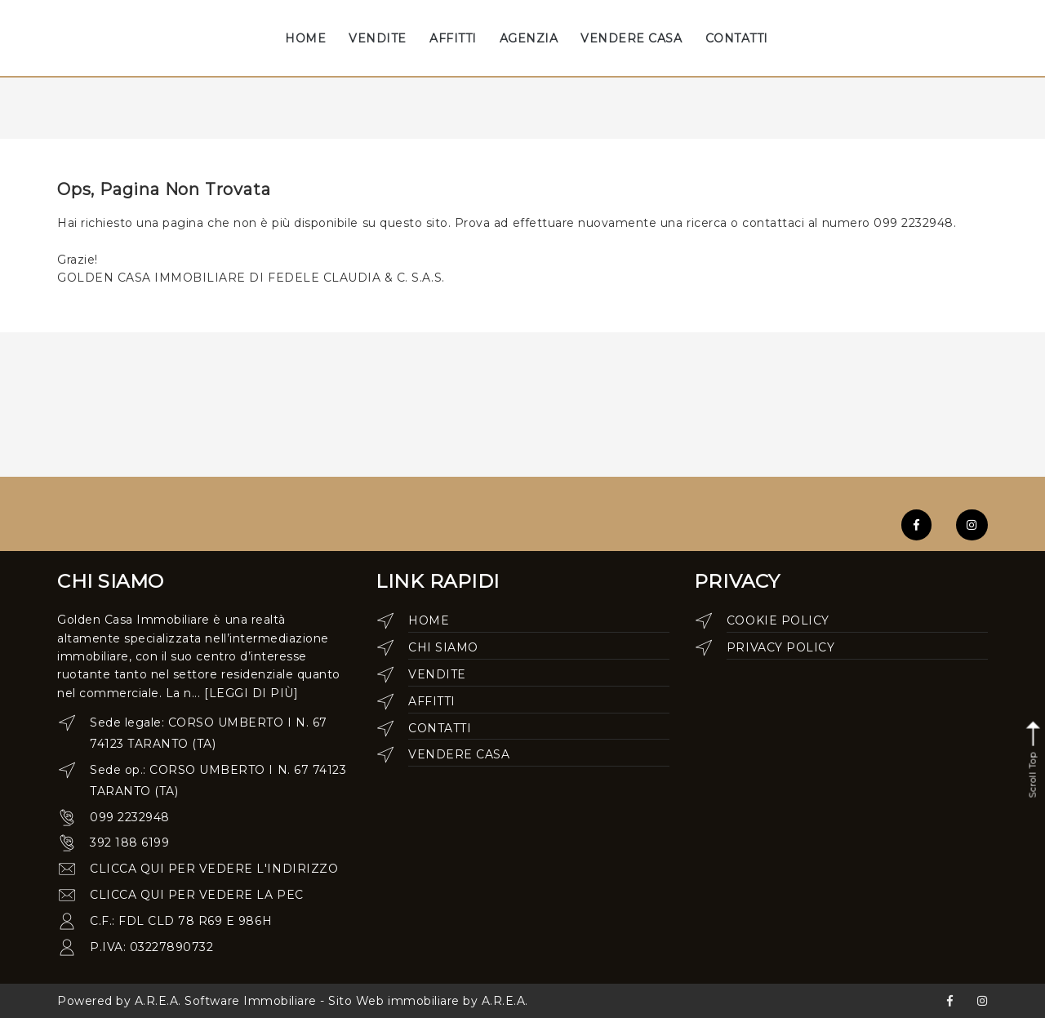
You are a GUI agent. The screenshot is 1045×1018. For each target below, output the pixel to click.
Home (428, 620)
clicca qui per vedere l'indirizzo (214, 868)
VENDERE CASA (631, 38)
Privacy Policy (780, 647)
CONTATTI (736, 38)
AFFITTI (453, 38)
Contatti (439, 728)
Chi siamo (443, 647)
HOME (305, 38)
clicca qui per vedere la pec (197, 894)
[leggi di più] (251, 693)
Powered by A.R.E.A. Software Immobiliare (187, 1001)
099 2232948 (130, 817)
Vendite (437, 674)
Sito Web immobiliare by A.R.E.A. (428, 1001)
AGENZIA (529, 38)
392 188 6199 (129, 842)
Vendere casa (458, 754)
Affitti (432, 701)
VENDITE (378, 38)
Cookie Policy (778, 620)
